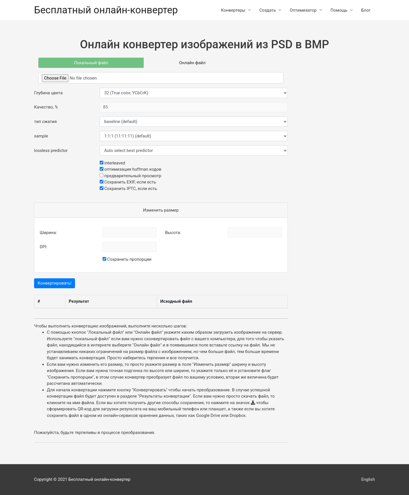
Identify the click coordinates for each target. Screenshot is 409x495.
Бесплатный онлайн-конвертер (106, 10)
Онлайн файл (192, 62)
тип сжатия (45, 121)
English (368, 479)
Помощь (339, 10)
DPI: (43, 247)
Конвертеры (233, 10)
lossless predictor (51, 150)
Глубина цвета (48, 92)
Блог (366, 10)
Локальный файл (91, 62)
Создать (267, 10)
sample (41, 136)
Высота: (173, 232)
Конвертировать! (54, 283)
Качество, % (46, 107)
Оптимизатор (303, 10)
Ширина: (48, 232)
